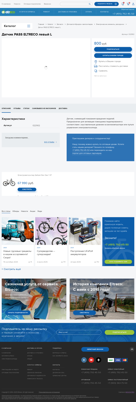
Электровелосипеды (9, 359)
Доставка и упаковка (67, 12)
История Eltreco (8, 356)
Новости (17, 4)
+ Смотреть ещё (11, 269)
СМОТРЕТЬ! (84, 313)
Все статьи (6, 211)
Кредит (29, 359)
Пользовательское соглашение (49, 392)
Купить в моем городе (113, 55)
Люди (39, 211)
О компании (6, 4)
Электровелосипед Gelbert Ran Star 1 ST (35, 175)
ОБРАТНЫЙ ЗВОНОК (95, 349)
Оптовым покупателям (32, 4)
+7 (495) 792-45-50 (123, 14)
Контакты (104, 12)
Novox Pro (130, 392)
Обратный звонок (127, 9)
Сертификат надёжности (36, 375)
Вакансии (47, 4)
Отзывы (17, 108)
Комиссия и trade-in (35, 378)
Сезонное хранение (34, 372)
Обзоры (15, 211)
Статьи (26, 108)
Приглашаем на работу (10, 369)
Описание (6, 108)
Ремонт (46, 12)
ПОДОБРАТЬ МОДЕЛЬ (105, 4)
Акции (32, 211)
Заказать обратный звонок (115, 248)
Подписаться (113, 49)
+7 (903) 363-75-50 (117, 383)
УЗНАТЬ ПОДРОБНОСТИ (18, 313)
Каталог (17, 26)
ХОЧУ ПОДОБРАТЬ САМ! (118, 262)
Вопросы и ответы (59, 353)
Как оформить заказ (60, 356)
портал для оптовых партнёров (86, 153)
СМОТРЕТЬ (27, 189)
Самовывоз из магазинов (44, 108)
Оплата (89, 12)
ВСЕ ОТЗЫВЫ (49, 142)
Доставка (63, 108)
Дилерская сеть (58, 372)
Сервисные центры (60, 375)
